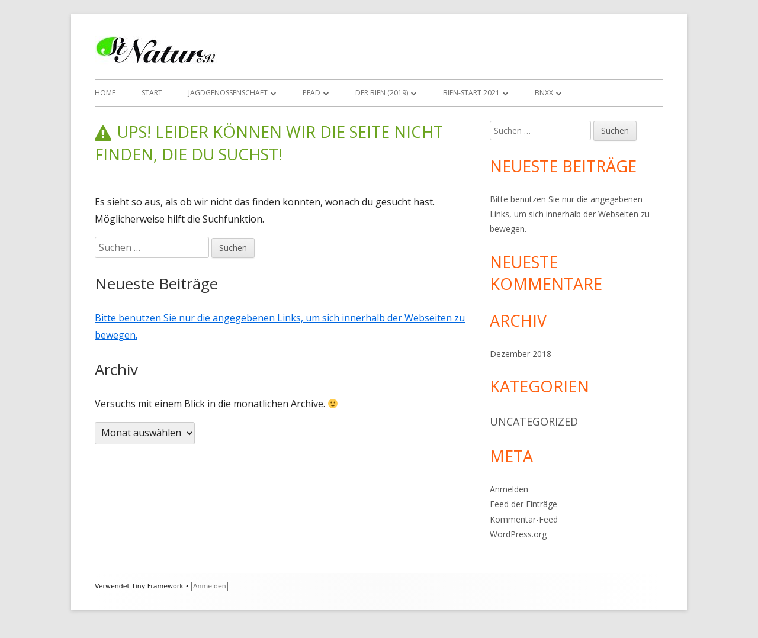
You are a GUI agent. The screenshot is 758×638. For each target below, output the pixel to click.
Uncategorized (534, 421)
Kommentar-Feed (524, 519)
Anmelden (509, 489)
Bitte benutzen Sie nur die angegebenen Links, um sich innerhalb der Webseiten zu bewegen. (570, 214)
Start (152, 93)
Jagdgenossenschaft (228, 93)
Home (105, 93)
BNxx (544, 93)
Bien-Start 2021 (471, 93)
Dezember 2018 (520, 353)
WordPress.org (518, 534)
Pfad (311, 93)
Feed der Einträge (523, 504)
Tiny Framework (157, 586)
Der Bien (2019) (381, 93)
